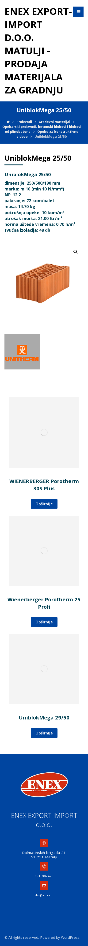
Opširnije (44, 504)
